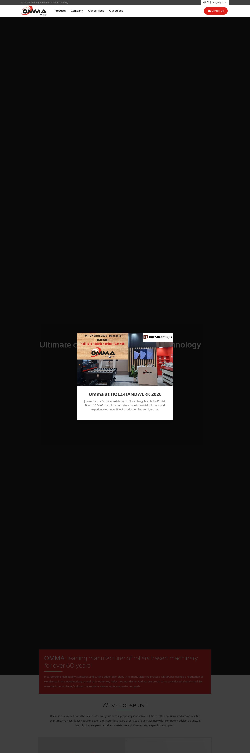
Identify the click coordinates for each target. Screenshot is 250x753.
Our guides (116, 10)
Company (77, 10)
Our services (96, 10)
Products (60, 10)
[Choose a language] (215, 2)
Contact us (216, 10)
